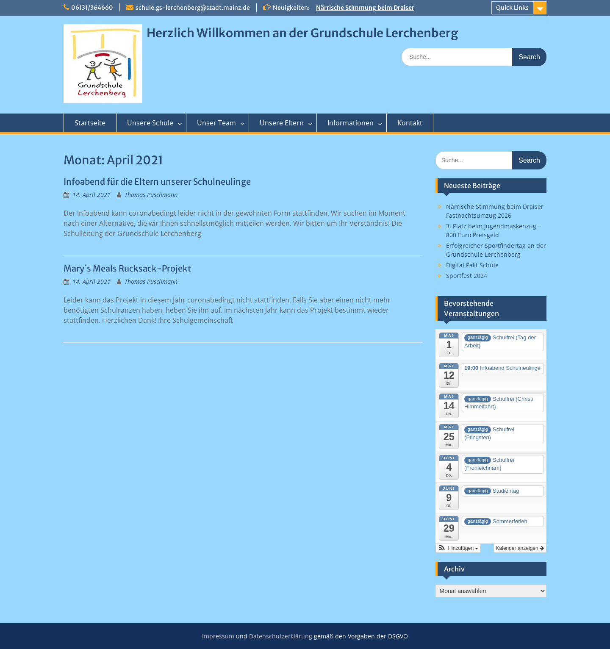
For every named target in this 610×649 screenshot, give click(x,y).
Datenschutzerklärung (280, 636)
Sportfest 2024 (466, 276)
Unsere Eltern (282, 123)
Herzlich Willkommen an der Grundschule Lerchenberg (302, 33)
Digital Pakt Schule (472, 265)
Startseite (90, 123)
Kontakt (409, 123)
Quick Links (512, 7)
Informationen (350, 123)
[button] (458, 548)
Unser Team (216, 123)
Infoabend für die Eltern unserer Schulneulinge (157, 181)
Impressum (218, 636)
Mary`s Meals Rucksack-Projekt (127, 268)
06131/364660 (92, 7)
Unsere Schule (150, 123)
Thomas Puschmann (151, 195)
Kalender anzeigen (520, 548)
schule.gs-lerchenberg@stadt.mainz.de (193, 7)
